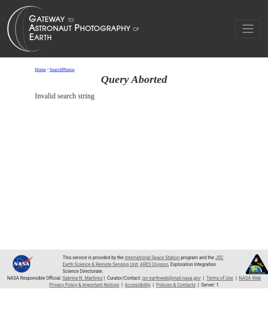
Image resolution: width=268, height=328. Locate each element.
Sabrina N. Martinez (83, 278)
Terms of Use (219, 278)
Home (40, 69)
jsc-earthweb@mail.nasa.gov (171, 278)
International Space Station (152, 257)
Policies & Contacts (175, 284)
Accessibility (138, 284)
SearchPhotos (62, 69)
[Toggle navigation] (248, 29)
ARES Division (154, 264)
